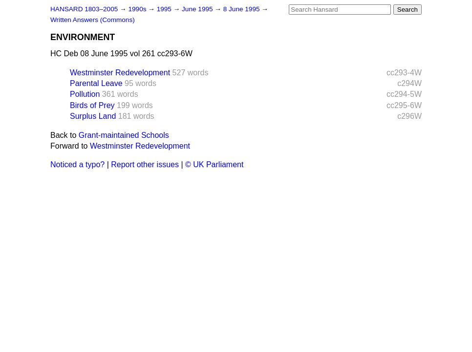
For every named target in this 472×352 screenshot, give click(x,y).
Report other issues (145, 164)
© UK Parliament (214, 164)
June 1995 (198, 9)
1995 (165, 9)
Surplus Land (93, 116)
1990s (138, 9)
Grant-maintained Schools (124, 135)
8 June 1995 (242, 9)
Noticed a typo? (77, 164)
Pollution (85, 94)
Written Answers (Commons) (92, 19)
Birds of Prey (92, 105)
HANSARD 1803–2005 (84, 9)
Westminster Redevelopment (120, 72)
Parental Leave (96, 83)
